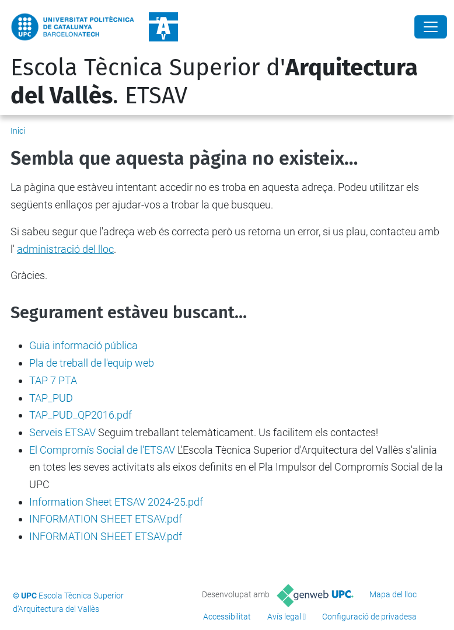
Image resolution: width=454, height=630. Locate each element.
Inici (18, 130)
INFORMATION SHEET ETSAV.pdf (105, 519)
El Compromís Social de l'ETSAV (102, 450)
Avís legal (284, 616)
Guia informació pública (83, 345)
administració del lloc (65, 249)
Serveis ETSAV (62, 432)
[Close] (430, 27)
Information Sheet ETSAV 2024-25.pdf (116, 502)
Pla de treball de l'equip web (91, 363)
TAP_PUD (51, 398)
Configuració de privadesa (369, 616)
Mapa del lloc (393, 594)
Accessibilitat (227, 616)
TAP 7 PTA (53, 380)
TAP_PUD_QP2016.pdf (80, 415)
